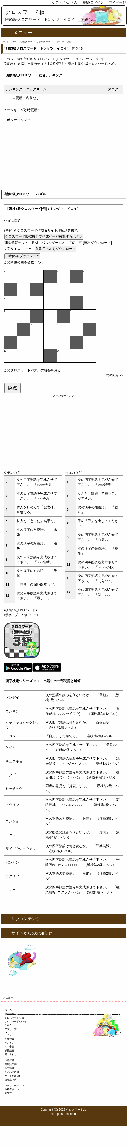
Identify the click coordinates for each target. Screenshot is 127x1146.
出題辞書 (9, 1060)
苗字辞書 (9, 1068)
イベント (9, 1035)
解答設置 (9, 1050)
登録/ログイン (93, 2)
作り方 (8, 1025)
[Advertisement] (63, 156)
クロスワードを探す (15, 1017)
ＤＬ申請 (9, 1046)
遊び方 (8, 1093)
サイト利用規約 (13, 1075)
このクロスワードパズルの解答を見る (32, 370)
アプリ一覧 (11, 1029)
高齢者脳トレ (12, 1089)
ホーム (8, 1010)
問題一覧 (9, 1013)
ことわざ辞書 (12, 1072)
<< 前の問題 (12, 220)
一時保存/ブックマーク (22, 256)
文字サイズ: (13, 249)
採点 (12, 388)
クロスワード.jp (25, 12)
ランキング (11, 1042)
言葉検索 (9, 1039)
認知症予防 (11, 1079)
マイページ (117, 2)
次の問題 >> (114, 375)
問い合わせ (11, 1054)
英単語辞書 (11, 1064)
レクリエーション (14, 1085)
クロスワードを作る (15, 1021)
